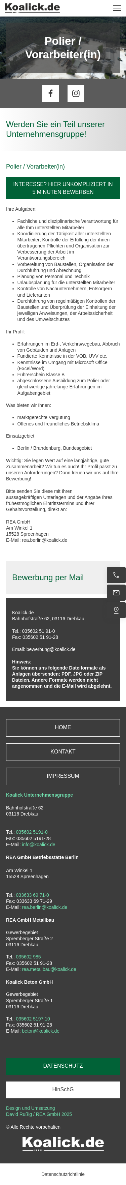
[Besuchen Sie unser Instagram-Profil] (76, 93)
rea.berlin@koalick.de (44, 907)
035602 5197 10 (33, 1018)
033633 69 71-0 (32, 895)
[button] (117, 8)
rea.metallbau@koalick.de (49, 969)
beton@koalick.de (40, 1031)
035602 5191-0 (32, 832)
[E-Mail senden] (116, 593)
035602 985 (28, 956)
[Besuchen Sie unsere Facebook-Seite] (50, 93)
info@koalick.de (38, 844)
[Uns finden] (116, 610)
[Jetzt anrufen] (116, 575)
